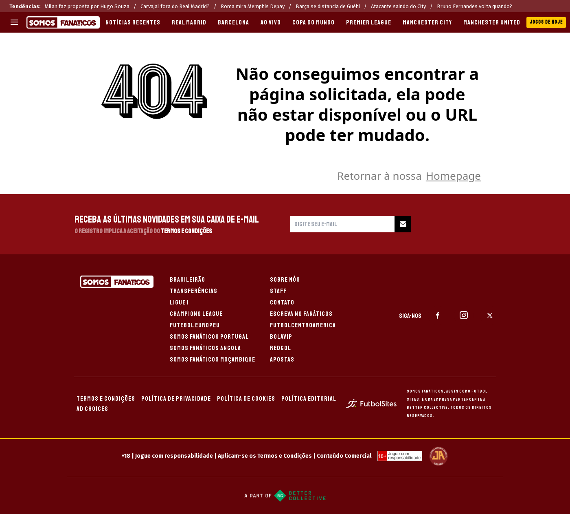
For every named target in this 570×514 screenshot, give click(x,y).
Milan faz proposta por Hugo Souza (87, 6)
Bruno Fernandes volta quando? (474, 6)
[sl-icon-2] (464, 315)
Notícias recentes (132, 22)
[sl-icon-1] (437, 315)
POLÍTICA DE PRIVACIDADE (176, 399)
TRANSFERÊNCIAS (193, 291)
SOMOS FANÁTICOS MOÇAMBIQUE (212, 359)
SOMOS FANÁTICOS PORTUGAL (209, 337)
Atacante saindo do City (398, 6)
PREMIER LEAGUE (368, 22)
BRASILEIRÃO (187, 280)
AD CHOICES (92, 409)
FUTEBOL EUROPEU (195, 325)
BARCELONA (233, 22)
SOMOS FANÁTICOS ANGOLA (205, 348)
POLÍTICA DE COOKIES (246, 399)
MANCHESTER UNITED (491, 22)
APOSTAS (282, 359)
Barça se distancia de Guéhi (328, 6)
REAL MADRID (189, 22)
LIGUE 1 (179, 302)
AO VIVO (271, 22)
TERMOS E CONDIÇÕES (106, 399)
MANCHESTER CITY (427, 22)
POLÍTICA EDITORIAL (308, 399)
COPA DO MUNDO (313, 22)
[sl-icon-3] (490, 315)
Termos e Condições (186, 231)
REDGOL (280, 348)
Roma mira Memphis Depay (253, 6)
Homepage (453, 175)
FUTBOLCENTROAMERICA (303, 325)
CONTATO (282, 302)
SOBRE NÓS (285, 280)
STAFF (278, 291)
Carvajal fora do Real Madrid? (175, 6)
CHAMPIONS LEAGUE (196, 314)
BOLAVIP (281, 337)
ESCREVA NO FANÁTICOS (301, 314)
